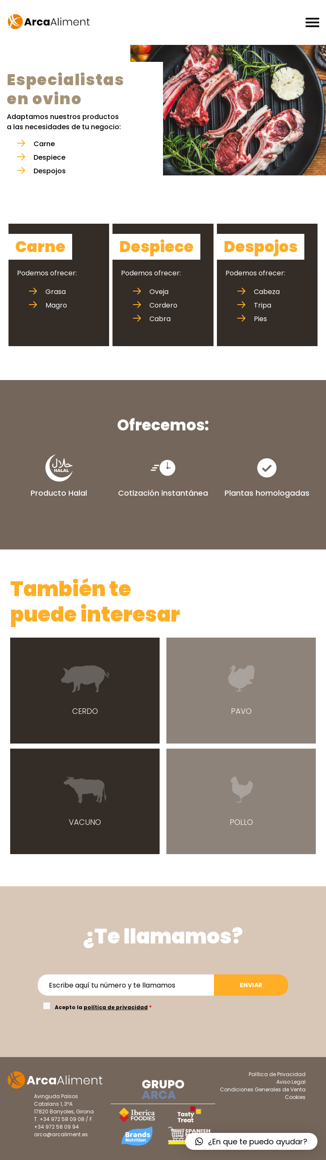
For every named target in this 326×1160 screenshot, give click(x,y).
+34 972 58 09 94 (56, 1126)
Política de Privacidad (277, 1074)
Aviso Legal (291, 1081)
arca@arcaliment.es (61, 1134)
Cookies (295, 1097)
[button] (251, 1141)
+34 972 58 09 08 (61, 1119)
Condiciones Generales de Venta (263, 1089)
